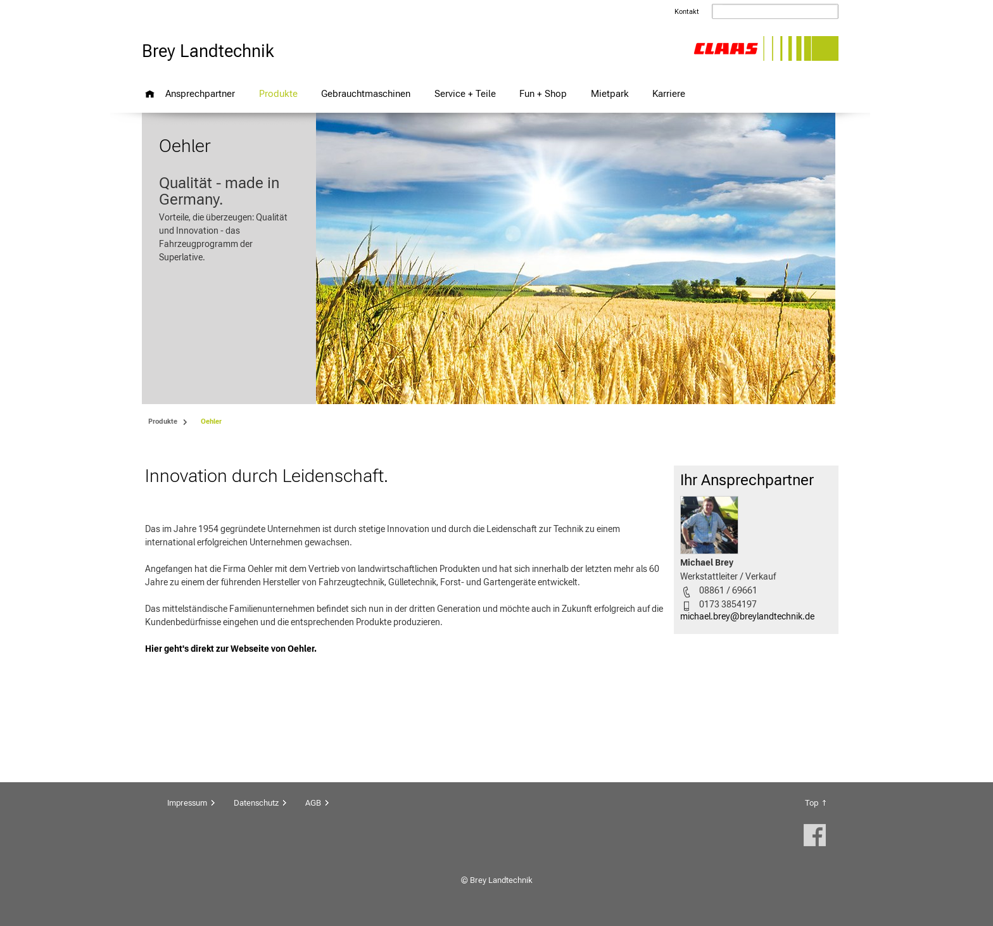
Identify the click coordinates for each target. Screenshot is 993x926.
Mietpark (610, 93)
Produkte (278, 93)
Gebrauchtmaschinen (365, 93)
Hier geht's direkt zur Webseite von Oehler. (231, 649)
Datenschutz (256, 803)
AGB (313, 803)
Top (811, 803)
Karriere (668, 93)
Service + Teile (465, 93)
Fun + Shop (543, 93)
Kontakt (686, 12)
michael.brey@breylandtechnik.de (747, 616)
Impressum (187, 803)
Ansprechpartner (200, 93)
